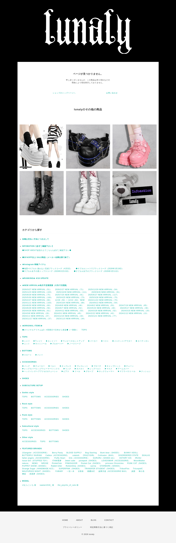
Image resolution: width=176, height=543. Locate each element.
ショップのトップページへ (64, 93)
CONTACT (109, 520)
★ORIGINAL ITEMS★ (32, 326)
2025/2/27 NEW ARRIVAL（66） (37, 300)
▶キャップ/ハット (113, 366)
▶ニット (26, 344)
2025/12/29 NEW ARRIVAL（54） (103, 289)
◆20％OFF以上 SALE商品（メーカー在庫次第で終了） (46, 257)
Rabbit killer (56, 466)
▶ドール (76, 371)
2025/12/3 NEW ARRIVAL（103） (37, 292)
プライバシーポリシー (72, 527)
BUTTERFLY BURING (32, 455)
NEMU (35, 463)
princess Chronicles (114, 463)
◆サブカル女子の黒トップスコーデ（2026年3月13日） (46, 271)
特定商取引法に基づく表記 (101, 527)
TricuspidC (138, 469)
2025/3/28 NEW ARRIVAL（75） (104, 297)
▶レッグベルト (94, 369)
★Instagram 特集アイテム (34, 264)
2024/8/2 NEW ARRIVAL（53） (101, 305)
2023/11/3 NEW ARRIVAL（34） (71, 319)
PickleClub (57, 463)
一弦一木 (70, 471)
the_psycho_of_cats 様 (68, 485)
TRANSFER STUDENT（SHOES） (100, 469)
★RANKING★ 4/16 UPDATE (35, 278)
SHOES (25, 378)
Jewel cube (70, 461)
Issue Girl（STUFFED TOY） (35, 461)
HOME (65, 520)
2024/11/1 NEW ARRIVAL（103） (37, 303)
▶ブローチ (96, 366)
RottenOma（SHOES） (76, 466)
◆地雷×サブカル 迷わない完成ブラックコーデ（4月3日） (47, 269)
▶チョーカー (39, 366)
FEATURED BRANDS (32, 449)
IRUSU (138, 458)
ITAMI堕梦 (56, 461)
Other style (27, 437)
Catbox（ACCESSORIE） (57, 455)
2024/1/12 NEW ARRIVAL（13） (133, 313)
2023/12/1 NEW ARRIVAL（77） (103, 316)
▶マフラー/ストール (127, 371)
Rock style (27, 404)
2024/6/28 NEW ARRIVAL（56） (37, 308)
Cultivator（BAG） (106, 455)
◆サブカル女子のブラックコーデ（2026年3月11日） (97, 271)
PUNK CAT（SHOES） (137, 463)
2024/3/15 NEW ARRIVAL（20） (136, 311)
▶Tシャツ (37, 341)
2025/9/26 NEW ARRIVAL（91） (106, 292)
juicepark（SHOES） (88, 461)
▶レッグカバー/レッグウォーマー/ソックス (41, 369)
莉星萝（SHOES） (38, 474)
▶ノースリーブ (74, 344)
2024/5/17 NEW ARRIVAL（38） (134, 308)
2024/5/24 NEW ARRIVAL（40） (101, 308)
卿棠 (24, 474)
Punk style (27, 415)
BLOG (93, 520)
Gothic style (28, 393)
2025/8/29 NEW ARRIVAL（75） (37, 295)
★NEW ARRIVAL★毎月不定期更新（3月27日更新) (44, 285)
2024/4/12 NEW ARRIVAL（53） (70, 311)
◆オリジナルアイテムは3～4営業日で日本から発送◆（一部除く (50, 330)
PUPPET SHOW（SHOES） (34, 466)
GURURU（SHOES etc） (104, 458)
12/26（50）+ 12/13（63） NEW (70, 300)
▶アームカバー (122, 369)
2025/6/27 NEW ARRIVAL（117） (103, 295)
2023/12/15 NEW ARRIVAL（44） (69, 316)
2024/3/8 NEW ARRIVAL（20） (36, 313)
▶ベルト (52, 366)
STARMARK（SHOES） (110, 466)
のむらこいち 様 (29, 485)
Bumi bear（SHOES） (110, 453)
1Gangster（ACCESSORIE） (35, 453)
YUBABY (59, 471)
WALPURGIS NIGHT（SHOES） (37, 471)
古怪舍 (81, 471)
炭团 (133, 471)
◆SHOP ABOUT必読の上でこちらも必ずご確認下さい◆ (46, 250)
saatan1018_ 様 (47, 485)
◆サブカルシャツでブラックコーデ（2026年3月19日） (100, 269)
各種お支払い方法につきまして (35, 239)
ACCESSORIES (29, 362)
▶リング (67, 369)
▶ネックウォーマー (105, 371)
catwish (75, 455)
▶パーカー (93, 341)
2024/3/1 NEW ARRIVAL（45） (68, 313)
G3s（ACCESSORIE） (79, 458)
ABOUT (79, 520)
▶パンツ (39, 355)
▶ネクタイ (79, 369)
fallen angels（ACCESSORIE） (36, 458)
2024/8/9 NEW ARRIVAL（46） (69, 305)
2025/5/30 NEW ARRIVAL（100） (37, 297)
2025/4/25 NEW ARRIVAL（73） (71, 297)
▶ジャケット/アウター (122, 341)
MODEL (25, 481)
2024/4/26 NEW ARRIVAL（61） (37, 311)
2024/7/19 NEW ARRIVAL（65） (133, 305)
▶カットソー (51, 341)
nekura (25, 463)
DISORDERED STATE (129, 455)
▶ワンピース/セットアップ (72, 341)
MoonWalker (139, 461)
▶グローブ (88, 371)
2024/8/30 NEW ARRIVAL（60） (37, 305)
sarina (93, 466)
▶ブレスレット (81, 366)
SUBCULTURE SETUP (32, 385)
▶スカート (27, 355)
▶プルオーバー (57, 344)
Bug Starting (91, 453)
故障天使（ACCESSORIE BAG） (113, 471)
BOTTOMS (27, 351)
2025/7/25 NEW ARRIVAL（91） (70, 295)
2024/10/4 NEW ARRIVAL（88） (71, 303)
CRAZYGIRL (88, 455)
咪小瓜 (142, 471)
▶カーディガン (142, 341)
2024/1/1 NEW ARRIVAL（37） (36, 316)
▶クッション (145, 371)
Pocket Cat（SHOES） (91, 463)
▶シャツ (26, 341)
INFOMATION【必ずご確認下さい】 (38, 246)
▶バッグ (26, 366)
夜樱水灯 (91, 471)
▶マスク (108, 369)
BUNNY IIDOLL (131, 453)
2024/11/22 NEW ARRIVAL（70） (103, 300)
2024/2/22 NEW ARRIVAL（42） (100, 313)
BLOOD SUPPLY (74, 453)
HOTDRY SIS (125, 458)
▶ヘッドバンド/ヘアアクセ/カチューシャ (40, 371)
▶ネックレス (65, 366)
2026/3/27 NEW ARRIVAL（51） (37, 289)
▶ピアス (65, 371)
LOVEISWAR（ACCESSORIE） (116, 461)
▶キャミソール (40, 344)
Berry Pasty (57, 453)
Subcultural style (30, 426)
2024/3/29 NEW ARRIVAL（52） (103, 311)
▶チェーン (129, 366)
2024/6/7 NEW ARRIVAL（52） (69, 308)
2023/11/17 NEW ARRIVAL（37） (37, 319)
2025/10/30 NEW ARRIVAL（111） (72, 292)
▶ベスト (105, 341)
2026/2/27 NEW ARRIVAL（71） (70, 289)
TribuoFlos (124, 469)
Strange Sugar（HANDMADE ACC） (38, 469)
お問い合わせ (112, 93)
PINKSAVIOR (71, 463)
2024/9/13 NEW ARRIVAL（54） (104, 303)
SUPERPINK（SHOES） (70, 469)
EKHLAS (146, 455)
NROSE (44, 463)
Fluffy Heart (59, 458)
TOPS (84, 330)
